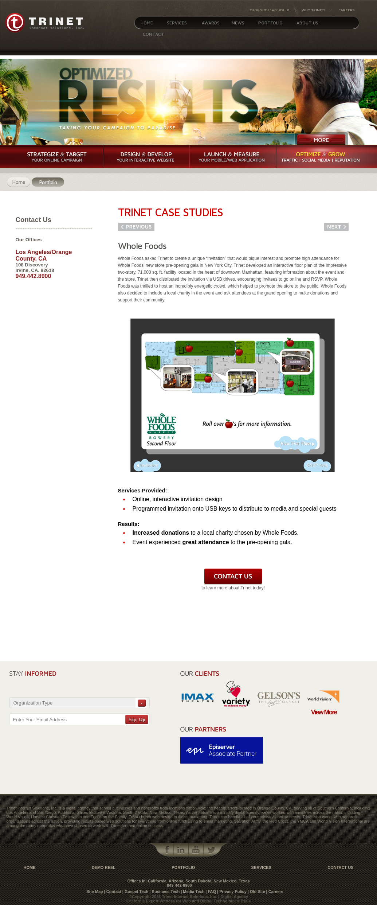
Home (147, 23)
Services (177, 23)
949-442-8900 (179, 885)
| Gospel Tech (135, 891)
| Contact (112, 891)
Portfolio (270, 23)
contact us (340, 867)
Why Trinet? (314, 10)
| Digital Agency (233, 896)
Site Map (95, 891)
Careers (346, 10)
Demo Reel (103, 867)
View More (324, 712)
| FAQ (210, 891)
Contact (153, 34)
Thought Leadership (269, 10)
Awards (211, 23)
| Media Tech (192, 891)
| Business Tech (164, 891)
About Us (307, 23)
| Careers (274, 891)
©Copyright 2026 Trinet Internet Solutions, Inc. (173, 896)
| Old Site (256, 891)
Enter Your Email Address (40, 719)
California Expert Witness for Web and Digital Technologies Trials (188, 901)
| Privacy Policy (232, 891)
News (238, 23)
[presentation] (108, 681)
